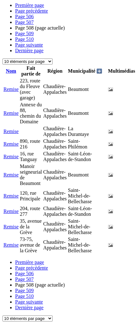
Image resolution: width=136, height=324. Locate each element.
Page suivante (29, 44)
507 (24, 22)
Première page (29, 5)
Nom (11, 71)
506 (24, 16)
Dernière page (29, 50)
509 (24, 33)
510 (24, 39)
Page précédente (31, 11)
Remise (11, 89)
